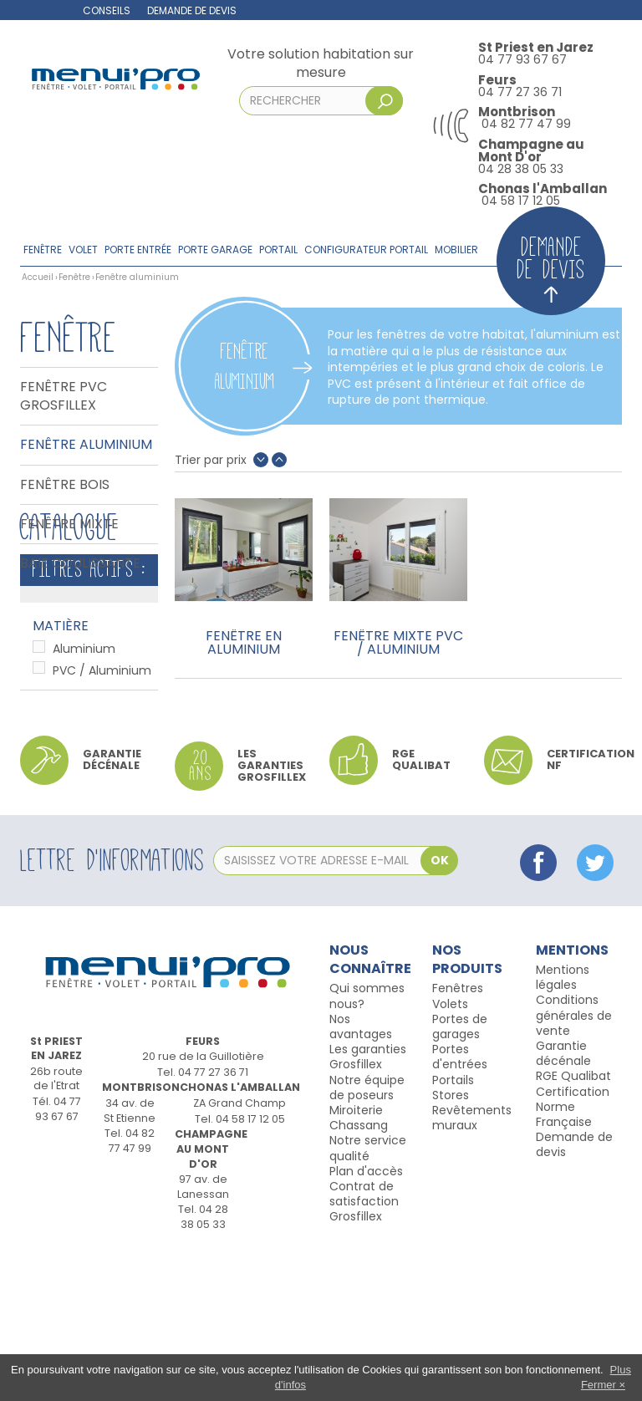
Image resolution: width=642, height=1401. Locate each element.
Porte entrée (137, 250)
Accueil (38, 277)
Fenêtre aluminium (86, 445)
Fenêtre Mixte (69, 524)
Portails (453, 1223)
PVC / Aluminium (102, 779)
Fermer (598, 1384)
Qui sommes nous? (367, 1139)
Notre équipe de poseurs (367, 1230)
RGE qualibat (421, 902)
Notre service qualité (367, 1291)
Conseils (106, 10)
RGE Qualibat (573, 1219)
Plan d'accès (366, 1314)
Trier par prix (211, 460)
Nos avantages (360, 1170)
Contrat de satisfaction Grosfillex (364, 1345)
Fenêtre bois (65, 485)
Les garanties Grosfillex (271, 909)
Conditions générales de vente (574, 1158)
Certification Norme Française (572, 1249)
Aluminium (84, 757)
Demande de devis (192, 10)
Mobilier (456, 250)
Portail (278, 250)
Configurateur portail (366, 250)
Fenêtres (457, 1131)
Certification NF (590, 902)
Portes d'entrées (459, 1200)
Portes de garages (459, 1170)
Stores (450, 1238)
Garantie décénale (563, 1197)
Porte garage (215, 250)
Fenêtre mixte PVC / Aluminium (398, 642)
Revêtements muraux (472, 1261)
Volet (83, 250)
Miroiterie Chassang (358, 1261)
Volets (450, 1147)
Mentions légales (562, 1121)
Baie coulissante (80, 563)
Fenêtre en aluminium (244, 642)
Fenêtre (42, 250)
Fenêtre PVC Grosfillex (63, 396)
